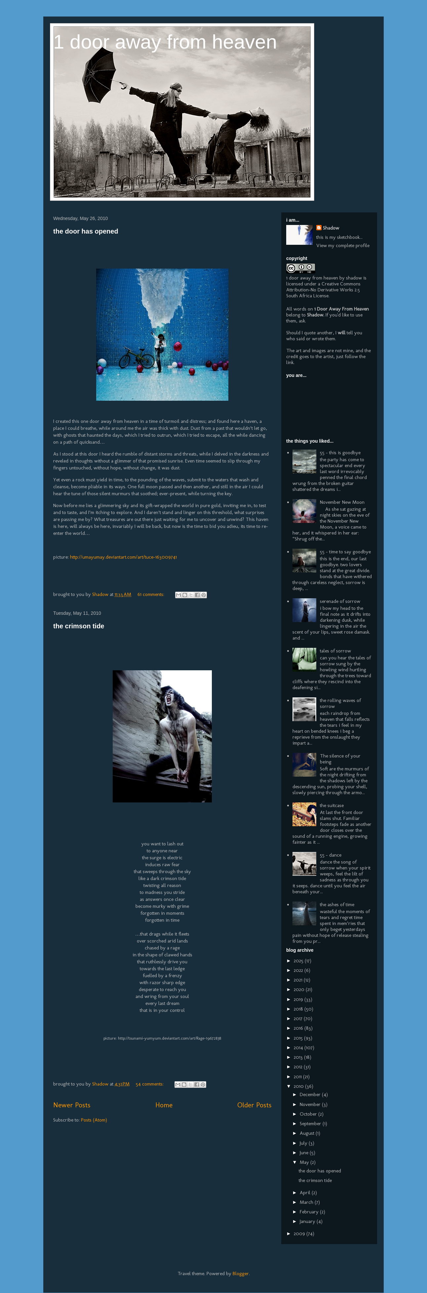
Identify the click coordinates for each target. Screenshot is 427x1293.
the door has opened (85, 231)
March (307, 1202)
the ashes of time (337, 904)
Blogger (241, 1273)
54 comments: (150, 1084)
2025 (299, 961)
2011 (298, 1077)
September (311, 1124)
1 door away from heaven (165, 42)
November (311, 1104)
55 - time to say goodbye (345, 552)
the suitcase (332, 805)
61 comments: (151, 594)
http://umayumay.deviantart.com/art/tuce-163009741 (123, 557)
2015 (299, 1038)
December (311, 1094)
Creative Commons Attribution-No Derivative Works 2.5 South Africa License (323, 290)
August (308, 1133)
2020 (300, 989)
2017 (299, 1018)
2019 (299, 999)
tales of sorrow (335, 651)
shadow (354, 278)
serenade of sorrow (340, 601)
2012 (299, 1067)
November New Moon (342, 502)
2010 (299, 1086)
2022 (299, 970)
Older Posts (254, 1105)
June (305, 1153)
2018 (299, 1009)
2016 (299, 1028)
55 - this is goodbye (340, 453)
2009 (300, 1234)
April (306, 1193)
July (304, 1143)
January (308, 1221)
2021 (299, 980)
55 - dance (330, 855)
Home (164, 1105)
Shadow (331, 228)
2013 (299, 1057)
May (305, 1162)
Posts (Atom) (94, 1120)
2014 (299, 1048)
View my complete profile (342, 245)
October (309, 1114)
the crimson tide (78, 626)
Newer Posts (71, 1105)
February (310, 1212)
